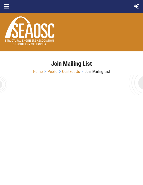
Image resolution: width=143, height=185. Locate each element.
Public (52, 71)
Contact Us (71, 71)
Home (38, 71)
